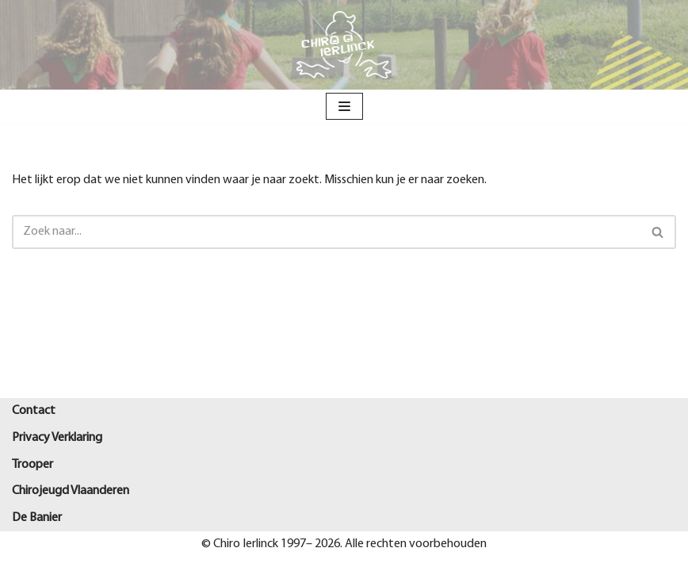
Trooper (32, 464)
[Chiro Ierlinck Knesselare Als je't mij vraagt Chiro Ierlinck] (344, 45)
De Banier (37, 518)
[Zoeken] (326, 232)
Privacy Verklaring (57, 437)
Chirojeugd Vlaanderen (70, 491)
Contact (33, 410)
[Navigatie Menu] (344, 106)
